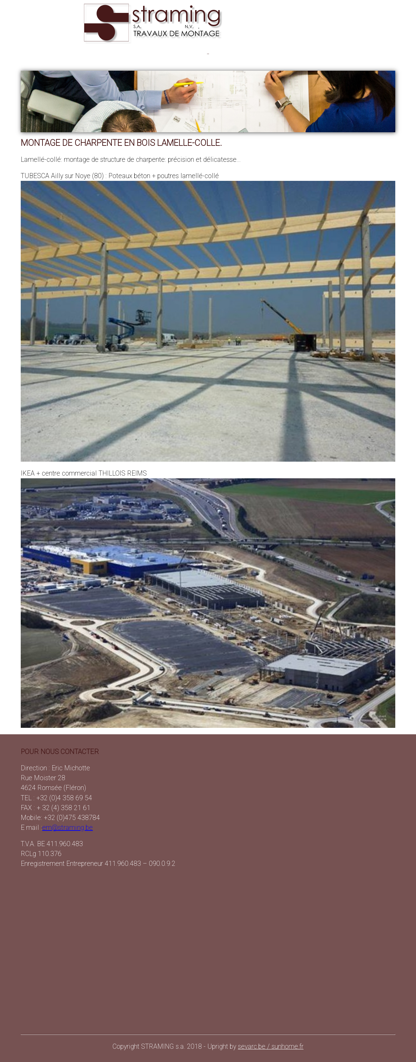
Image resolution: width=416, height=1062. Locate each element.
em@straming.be (67, 827)
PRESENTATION (38, 54)
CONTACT (328, 54)
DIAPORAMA (297, 54)
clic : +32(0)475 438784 (369, 54)
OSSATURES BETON (83, 54)
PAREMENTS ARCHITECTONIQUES (197, 54)
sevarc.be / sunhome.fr (271, 1046)
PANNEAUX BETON (132, 54)
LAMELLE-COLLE (259, 54)
